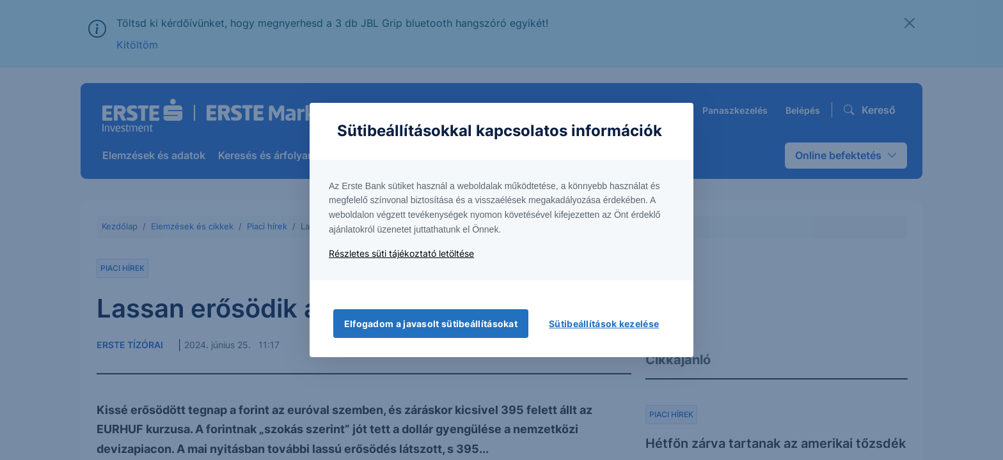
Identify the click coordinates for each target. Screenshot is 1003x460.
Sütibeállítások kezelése (604, 323)
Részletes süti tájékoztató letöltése (401, 253)
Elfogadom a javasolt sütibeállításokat (430, 323)
